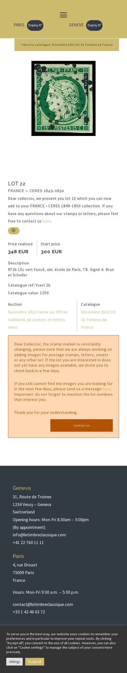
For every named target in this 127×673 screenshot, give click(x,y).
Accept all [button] (34, 662)
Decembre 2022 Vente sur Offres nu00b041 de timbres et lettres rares (38, 320)
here (47, 221)
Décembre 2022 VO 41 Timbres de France (98, 320)
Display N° (35, 25)
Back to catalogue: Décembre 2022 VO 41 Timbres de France (67, 44)
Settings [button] (14, 662)
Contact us (82, 425)
